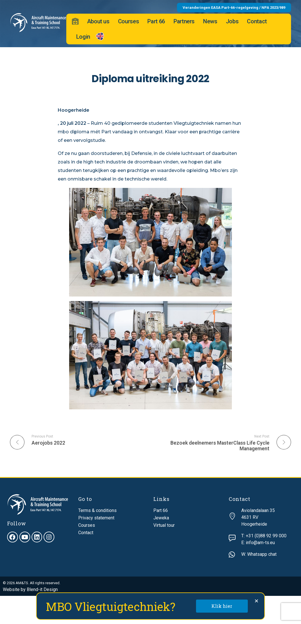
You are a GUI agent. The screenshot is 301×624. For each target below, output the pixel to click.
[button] (256, 601)
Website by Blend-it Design (30, 589)
